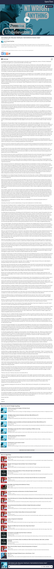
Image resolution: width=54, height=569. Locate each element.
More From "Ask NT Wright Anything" (27, 450)
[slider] (26, 566)
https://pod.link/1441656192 (27, 50)
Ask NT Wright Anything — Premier (14, 564)
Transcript (49, 6)
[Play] (9, 566)
